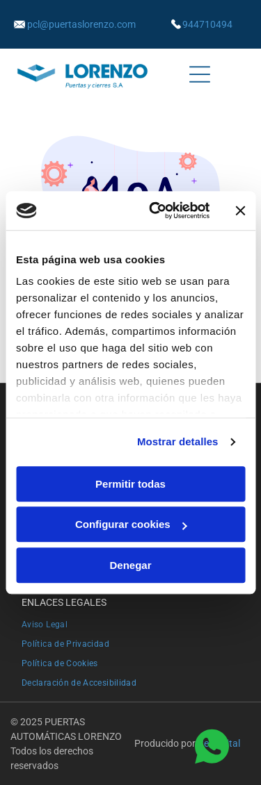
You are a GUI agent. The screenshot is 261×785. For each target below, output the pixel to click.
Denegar (130, 565)
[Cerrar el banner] (240, 210)
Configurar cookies (131, 524)
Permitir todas (130, 484)
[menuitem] (130, 623)
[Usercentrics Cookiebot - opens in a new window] (155, 210)
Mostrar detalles (178, 441)
